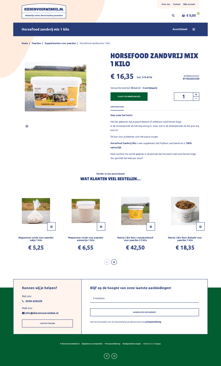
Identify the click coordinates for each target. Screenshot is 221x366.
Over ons (165, 4)
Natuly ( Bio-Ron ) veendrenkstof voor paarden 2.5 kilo (135, 238)
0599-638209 (32, 301)
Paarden (36, 43)
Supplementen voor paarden (60, 43)
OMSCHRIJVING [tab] (117, 107)
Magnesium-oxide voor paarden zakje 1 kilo (35, 238)
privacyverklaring (153, 322)
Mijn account (189, 4)
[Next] (114, 262)
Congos (157, 344)
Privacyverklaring (112, 344)
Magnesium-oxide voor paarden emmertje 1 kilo (85, 238)
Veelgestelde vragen (131, 344)
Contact (176, 4)
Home (25, 43)
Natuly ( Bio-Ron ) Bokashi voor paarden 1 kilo (185, 238)
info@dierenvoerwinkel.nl (40, 313)
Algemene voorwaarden (92, 344)
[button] (110, 29)
